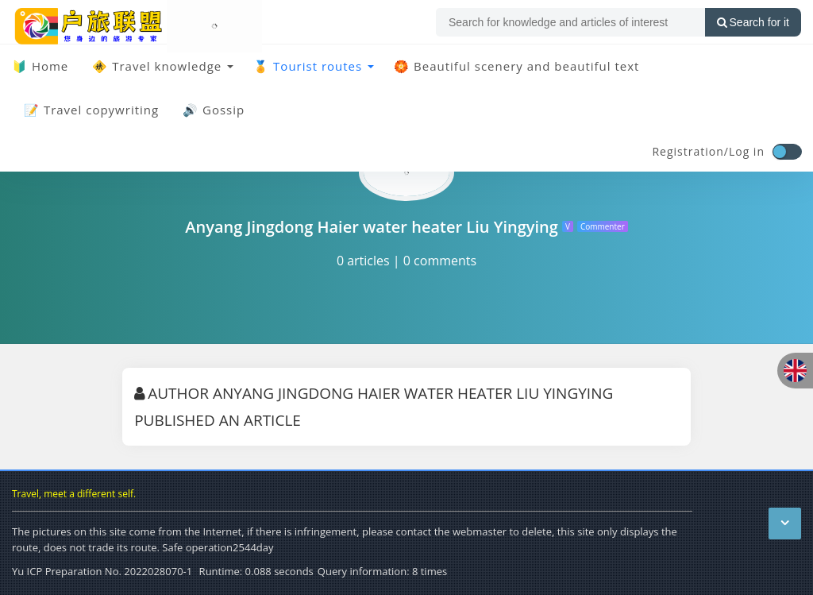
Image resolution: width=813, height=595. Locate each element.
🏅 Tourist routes (307, 66)
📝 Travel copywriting (91, 110)
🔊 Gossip (214, 110)
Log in (747, 151)
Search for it (753, 22)
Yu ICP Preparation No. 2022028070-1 (102, 571)
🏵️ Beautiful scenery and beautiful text (516, 66)
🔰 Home (40, 66)
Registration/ (690, 151)
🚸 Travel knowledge (157, 66)
